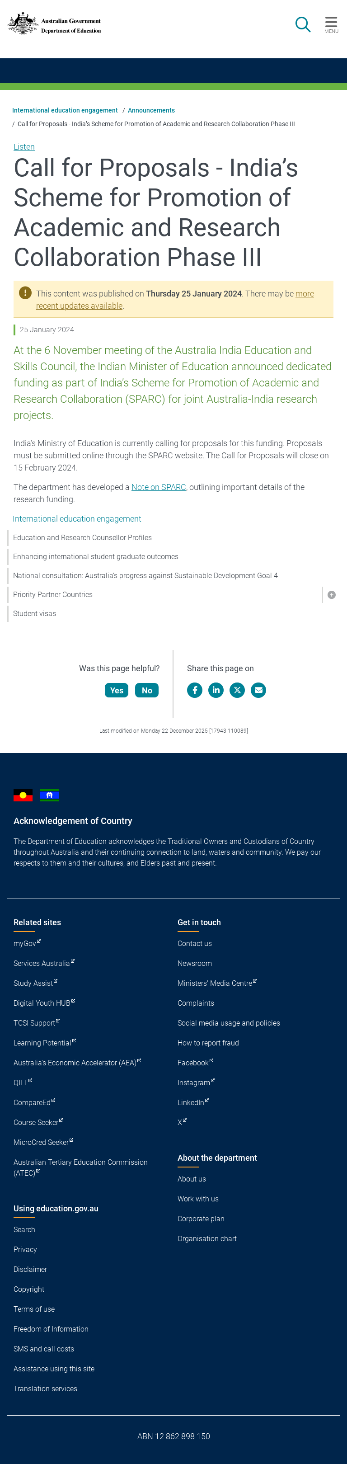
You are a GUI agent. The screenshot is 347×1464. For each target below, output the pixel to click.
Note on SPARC (158, 487)
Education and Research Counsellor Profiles (82, 537)
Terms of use (34, 1309)
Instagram (194, 1082)
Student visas (34, 613)
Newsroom (195, 963)
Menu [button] (331, 31)
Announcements (151, 110)
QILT (21, 1082)
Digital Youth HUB (42, 1003)
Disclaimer (30, 1269)
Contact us (195, 943)
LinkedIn (191, 1102)
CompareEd (32, 1102)
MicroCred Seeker (41, 1142)
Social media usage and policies (229, 1023)
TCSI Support (34, 1023)
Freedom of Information (51, 1329)
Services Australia (42, 963)
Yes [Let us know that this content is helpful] (117, 690)
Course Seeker (36, 1122)
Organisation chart (207, 1238)
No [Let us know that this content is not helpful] (148, 690)
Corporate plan (201, 1219)
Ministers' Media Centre (215, 983)
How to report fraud (208, 1043)
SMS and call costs (44, 1349)
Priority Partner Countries (53, 594)
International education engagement (65, 110)
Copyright (29, 1289)
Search (24, 1229)
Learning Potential (42, 1043)
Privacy (25, 1249)
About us (192, 1179)
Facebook (193, 1063)
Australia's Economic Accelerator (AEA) (75, 1063)
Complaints (196, 1003)
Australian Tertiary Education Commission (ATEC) (81, 1167)
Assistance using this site (54, 1369)
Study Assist (33, 983)
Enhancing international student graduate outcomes (95, 556)
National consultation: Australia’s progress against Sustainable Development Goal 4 (145, 575)
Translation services (45, 1388)
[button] (331, 595)
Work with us (198, 1199)
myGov (25, 943)
